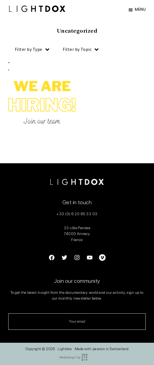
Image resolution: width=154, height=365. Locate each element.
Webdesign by (73, 357)
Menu (140, 9)
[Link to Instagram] (77, 258)
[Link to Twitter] (64, 258)
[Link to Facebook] (52, 258)
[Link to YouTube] (90, 258)
